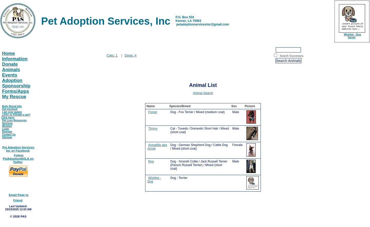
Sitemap (7, 137)
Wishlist (7, 126)
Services (7, 123)
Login (5, 129)
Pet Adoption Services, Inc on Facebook (18, 149)
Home (8, 53)
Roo (151, 161)
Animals (11, 69)
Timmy (153, 128)
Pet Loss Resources (14, 120)
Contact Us (9, 134)
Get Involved (9, 109)
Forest (152, 112)
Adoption (12, 80)
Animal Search (203, 93)
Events (9, 75)
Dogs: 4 (130, 55)
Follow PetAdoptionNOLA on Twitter (18, 158)
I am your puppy (12, 112)
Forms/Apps (15, 91)
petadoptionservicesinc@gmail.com (202, 24)
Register (7, 131)
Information (14, 58)
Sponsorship (16, 85)
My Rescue (14, 96)
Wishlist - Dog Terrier (352, 36)
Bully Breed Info (12, 106)
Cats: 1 (112, 55)
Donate (10, 64)
